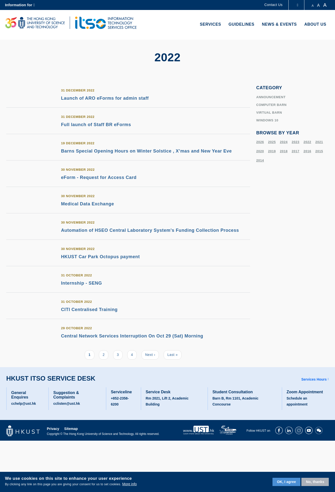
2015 (319, 151)
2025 (272, 142)
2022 (307, 142)
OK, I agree (286, 482)
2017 (295, 151)
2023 (295, 142)
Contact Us (273, 5)
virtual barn (269, 112)
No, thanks (315, 482)
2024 (284, 142)
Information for (18, 5)
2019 (272, 151)
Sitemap (71, 429)
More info (129, 484)
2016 (307, 151)
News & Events (279, 24)
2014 (260, 160)
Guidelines (242, 24)
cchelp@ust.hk (23, 404)
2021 (319, 142)
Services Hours (314, 379)
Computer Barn (271, 105)
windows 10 (267, 120)
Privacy (53, 429)
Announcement (271, 97)
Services (210, 24)
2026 (260, 142)
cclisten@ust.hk (66, 404)
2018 (284, 151)
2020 (260, 151)
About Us (315, 24)
